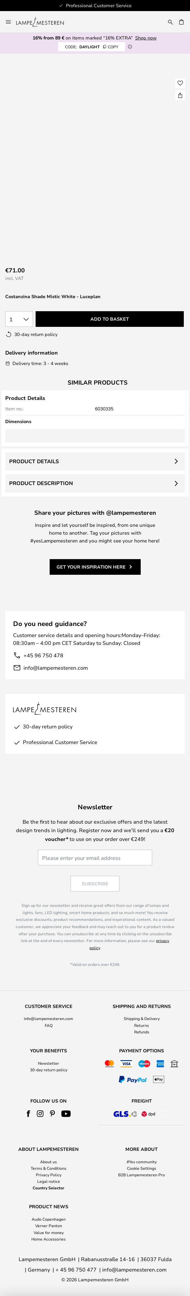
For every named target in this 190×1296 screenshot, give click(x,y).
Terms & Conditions (48, 1168)
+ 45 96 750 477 (76, 1269)
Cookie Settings (141, 1168)
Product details (34, 461)
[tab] (48, 1019)
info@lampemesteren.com (56, 667)
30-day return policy (48, 1069)
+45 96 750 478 (43, 655)
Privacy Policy (48, 1174)
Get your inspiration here (91, 567)
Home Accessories (48, 1239)
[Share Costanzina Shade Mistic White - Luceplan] (180, 95)
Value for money (49, 1232)
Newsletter (48, 1063)
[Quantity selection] (19, 319)
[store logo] (44, 22)
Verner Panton (48, 1225)
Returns (141, 1025)
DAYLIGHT (91, 46)
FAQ (49, 1025)
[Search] (170, 22)
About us (48, 1161)
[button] (180, 83)
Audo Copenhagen (49, 1219)
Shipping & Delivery (142, 1018)
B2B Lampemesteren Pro (141, 1174)
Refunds (141, 1031)
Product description (41, 483)
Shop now (146, 38)
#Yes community (142, 1161)
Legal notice (48, 1181)
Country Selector (48, 1187)
